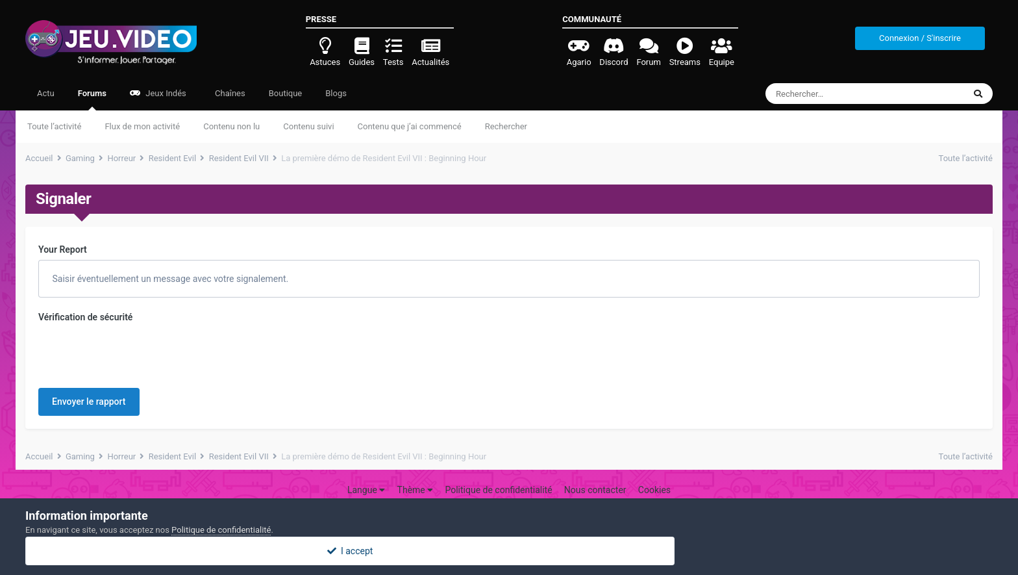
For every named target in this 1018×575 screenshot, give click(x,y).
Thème (415, 490)
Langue (366, 490)
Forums (92, 99)
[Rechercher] (829, 93)
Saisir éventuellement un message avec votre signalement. (169, 279)
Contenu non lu (231, 126)
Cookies (654, 490)
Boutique (286, 93)
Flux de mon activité (142, 126)
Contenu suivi (308, 126)
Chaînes (229, 93)
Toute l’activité (54, 126)
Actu (46, 93)
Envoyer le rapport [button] (89, 401)
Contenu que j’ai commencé (410, 126)
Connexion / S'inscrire (920, 38)
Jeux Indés (158, 93)
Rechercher (506, 126)
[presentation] (137, 352)
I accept (509, 551)
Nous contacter (595, 490)
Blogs (336, 93)
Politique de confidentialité (498, 490)
